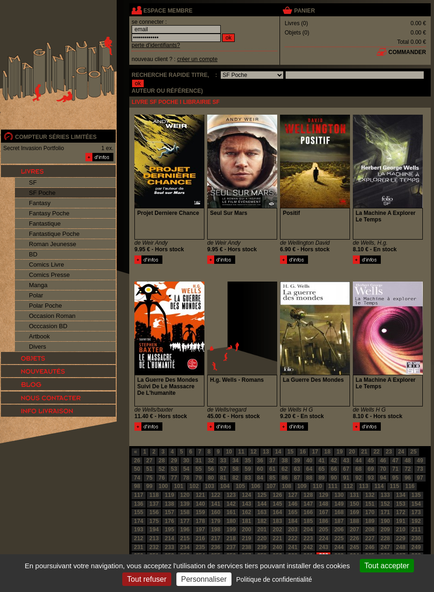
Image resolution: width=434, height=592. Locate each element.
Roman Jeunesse (52, 244)
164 (277, 512)
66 (334, 469)
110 (317, 486)
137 (154, 504)
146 (292, 504)
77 (174, 478)
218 (231, 538)
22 (376, 451)
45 (371, 460)
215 (184, 538)
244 (338, 547)
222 (292, 538)
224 (323, 538)
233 (169, 547)
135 (416, 495)
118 (154, 495)
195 (169, 529)
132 (369, 495)
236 (215, 547)
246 (369, 547)
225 (338, 538)
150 (354, 504)
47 (395, 460)
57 (223, 469)
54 (186, 469)
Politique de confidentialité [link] (274, 579)
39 (297, 460)
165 (292, 512)
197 (200, 529)
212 (138, 538)
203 (292, 529)
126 (277, 495)
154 (416, 504)
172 (401, 512)
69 (371, 469)
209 (385, 529)
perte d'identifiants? (156, 45)
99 (149, 486)
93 (371, 478)
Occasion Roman (52, 315)
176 (169, 521)
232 (154, 547)
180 (231, 521)
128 (308, 495)
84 (260, 478)
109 (302, 486)
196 (184, 529)
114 (379, 486)
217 (215, 538)
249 (416, 547)
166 (308, 512)
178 (200, 521)
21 (364, 451)
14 (278, 451)
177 (184, 521)
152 (385, 504)
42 (334, 460)
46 (383, 460)
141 (215, 504)
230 (416, 538)
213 (154, 538)
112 (348, 486)
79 (199, 478)
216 (200, 538)
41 (321, 460)
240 (277, 547)
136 (138, 504)
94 (383, 478)
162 (246, 512)
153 (401, 504)
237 (231, 547)
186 (323, 521)
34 (235, 460)
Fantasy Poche (49, 213)
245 (354, 547)
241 (292, 547)
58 (235, 469)
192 (416, 521)
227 (369, 538)
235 (200, 547)
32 (211, 460)
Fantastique (45, 223)
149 (338, 504)
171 (385, 512)
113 (363, 486)
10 (229, 451)
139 (184, 504)
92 (358, 478)
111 (332, 486)
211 (416, 529)
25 (413, 451)
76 (162, 478)
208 (369, 529)
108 (286, 486)
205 (323, 529)
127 (292, 495)
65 (321, 469)
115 (394, 486)
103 (209, 486)
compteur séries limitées (56, 137)
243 (323, 547)
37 (272, 460)
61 (272, 469)
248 (401, 547)
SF (33, 182)
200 (246, 529)
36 (260, 460)
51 (149, 469)
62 (284, 469)
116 (409, 486)
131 (354, 495)
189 (369, 521)
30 (186, 460)
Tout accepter (386, 566)
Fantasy (39, 203)
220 (261, 538)
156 (154, 512)
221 (277, 538)
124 (246, 495)
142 (231, 504)
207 (354, 529)
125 (261, 495)
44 (358, 460)
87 (297, 478)
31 (199, 460)
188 (354, 521)
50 (137, 469)
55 (199, 469)
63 (297, 469)
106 (255, 486)
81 (223, 478)
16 (303, 451)
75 (149, 478)
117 (138, 495)
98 (137, 486)
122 (215, 495)
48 (408, 460)
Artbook (39, 336)
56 (211, 469)
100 (163, 486)
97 (420, 478)
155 (138, 512)
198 (215, 529)
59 (248, 469)
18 (327, 451)
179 (215, 521)
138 (169, 504)
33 (223, 460)
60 (260, 469)
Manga (38, 285)
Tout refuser (146, 579)
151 (369, 504)
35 (248, 460)
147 (308, 504)
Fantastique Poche (54, 233)
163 (261, 512)
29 (174, 460)
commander (407, 52)
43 (346, 460)
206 (338, 529)
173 (416, 512)
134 (401, 495)
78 (186, 478)
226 (354, 538)
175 (154, 521)
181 (246, 521)
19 (339, 451)
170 (369, 512)
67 (346, 469)
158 (184, 512)
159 (200, 512)
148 (323, 504)
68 (358, 469)
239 (261, 547)
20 (352, 451)
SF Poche (42, 192)
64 (309, 469)
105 (240, 486)
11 (241, 451)
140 (200, 504)
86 (284, 478)
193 (138, 529)
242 (308, 547)
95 (395, 478)
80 (211, 478)
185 (308, 521)
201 (261, 529)
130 (338, 495)
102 (194, 486)
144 (261, 504)
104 (225, 486)
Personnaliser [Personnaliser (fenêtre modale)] (204, 579)
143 (246, 504)
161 (231, 512)
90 (334, 478)
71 (395, 469)
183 (277, 521)
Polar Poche (45, 305)
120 (184, 495)
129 (323, 495)
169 (354, 512)
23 (389, 451)
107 (271, 486)
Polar (36, 295)
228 (385, 538)
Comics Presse (49, 274)
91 (346, 478)
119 (169, 495)
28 (162, 460)
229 (401, 538)
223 (308, 538)
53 (174, 469)
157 (169, 512)
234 (184, 547)
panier (304, 10)
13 (266, 451)
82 (235, 478)
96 (408, 478)
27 (149, 460)
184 (292, 521)
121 (200, 495)
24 (401, 451)
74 (137, 478)
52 (162, 469)
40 (309, 460)
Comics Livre (46, 264)
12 (254, 451)
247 (385, 547)
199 (231, 529)
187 (338, 521)
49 (420, 460)
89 (321, 478)
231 (138, 547)
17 (315, 451)
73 (420, 469)
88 (309, 478)
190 (385, 521)
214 (169, 538)
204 (308, 529)
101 (178, 486)
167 (323, 512)
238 (246, 547)
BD (33, 254)
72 (408, 469)
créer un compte (197, 59)
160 (215, 512)
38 (284, 460)
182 (261, 521)
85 (272, 478)
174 (138, 521)
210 (401, 529)
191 (401, 521)
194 (154, 529)
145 (277, 504)
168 (338, 512)
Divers (37, 346)
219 (246, 538)
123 (231, 495)
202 (277, 529)
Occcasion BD (48, 326)
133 (385, 495)
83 (248, 478)
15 (290, 451)
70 (383, 469)
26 (137, 460)
